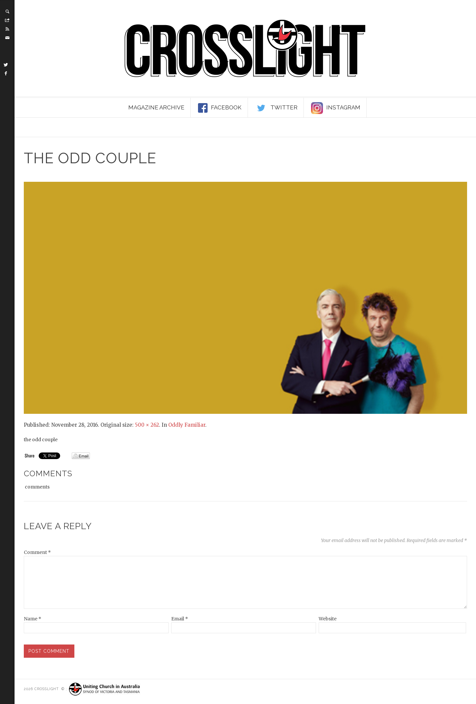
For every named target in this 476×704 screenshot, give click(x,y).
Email (179, 619)
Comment (37, 552)
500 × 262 (147, 425)
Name (32, 619)
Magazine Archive (156, 107)
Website (328, 619)
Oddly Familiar (186, 425)
